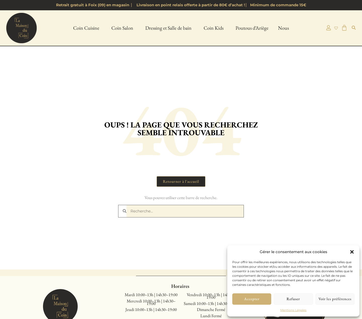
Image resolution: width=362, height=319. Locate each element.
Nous (284, 28)
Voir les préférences (335, 298)
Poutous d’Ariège (252, 28)
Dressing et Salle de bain (169, 28)
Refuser (293, 298)
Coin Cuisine (87, 28)
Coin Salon (123, 28)
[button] (351, 251)
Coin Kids (215, 28)
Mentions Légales (293, 310)
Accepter (251, 298)
